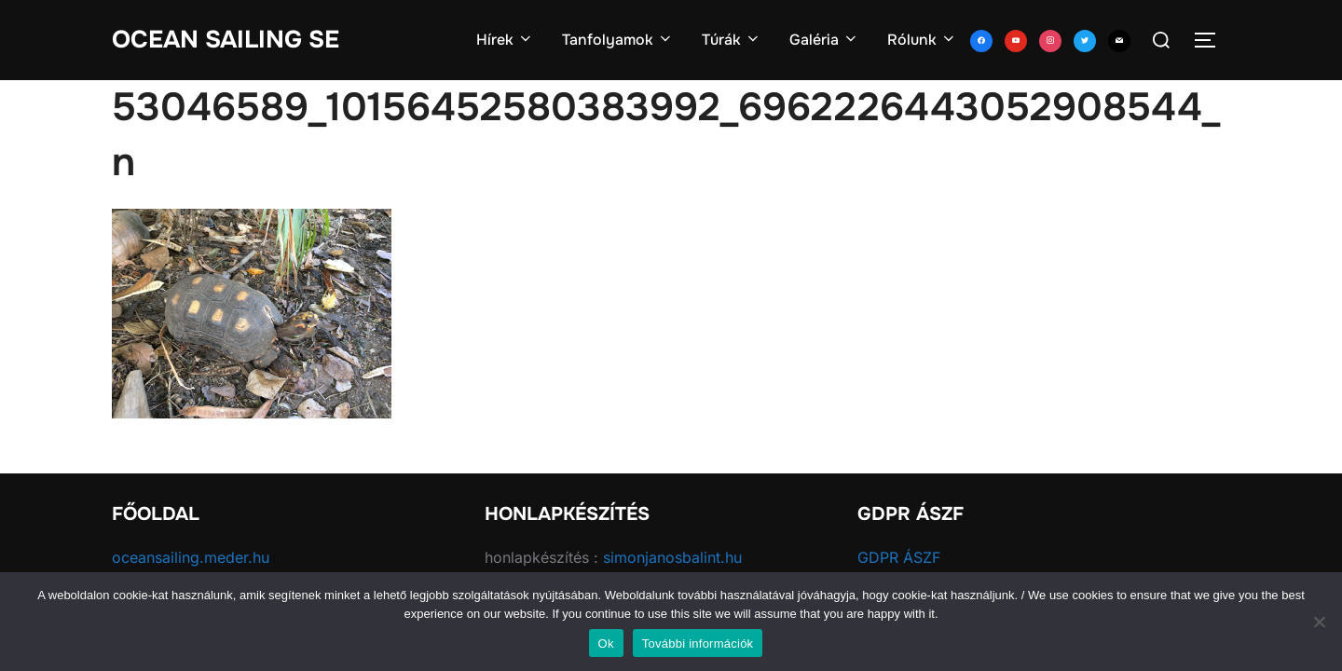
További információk (698, 643)
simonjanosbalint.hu (672, 557)
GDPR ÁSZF (898, 557)
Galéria (824, 39)
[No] (1318, 621)
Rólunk (922, 39)
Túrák (731, 39)
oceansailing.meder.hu (190, 557)
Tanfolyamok (618, 39)
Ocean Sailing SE (225, 39)
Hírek (505, 39)
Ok (606, 643)
